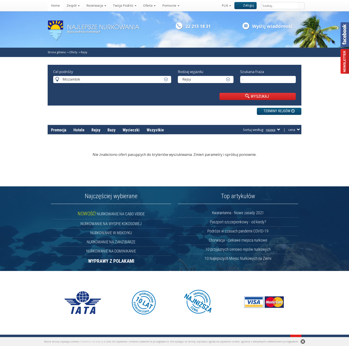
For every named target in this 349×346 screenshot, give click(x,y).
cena (294, 130)
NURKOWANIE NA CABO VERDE (111, 214)
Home (55, 5)
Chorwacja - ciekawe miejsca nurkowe (238, 240)
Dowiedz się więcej (92, 341)
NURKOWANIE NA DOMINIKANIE (111, 251)
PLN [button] (226, 5)
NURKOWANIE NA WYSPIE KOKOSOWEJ (111, 223)
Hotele (78, 130)
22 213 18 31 (198, 26)
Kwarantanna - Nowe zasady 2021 (238, 212)
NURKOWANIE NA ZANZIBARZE (111, 242)
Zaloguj (245, 5)
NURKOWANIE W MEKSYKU (111, 232)
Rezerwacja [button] (96, 5)
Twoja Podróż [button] (124, 5)
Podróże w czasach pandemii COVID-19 (237, 231)
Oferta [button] (149, 5)
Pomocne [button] (170, 5)
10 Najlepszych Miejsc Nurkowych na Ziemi (238, 258)
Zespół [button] (73, 5)
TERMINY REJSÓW (279, 111)
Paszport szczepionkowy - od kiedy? (238, 222)
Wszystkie (155, 130)
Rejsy (84, 52)
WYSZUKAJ (257, 96)
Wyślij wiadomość (272, 26)
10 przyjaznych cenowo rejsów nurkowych (238, 249)
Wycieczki (131, 130)
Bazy (112, 130)
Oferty (73, 52)
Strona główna (57, 52)
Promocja (58, 130)
